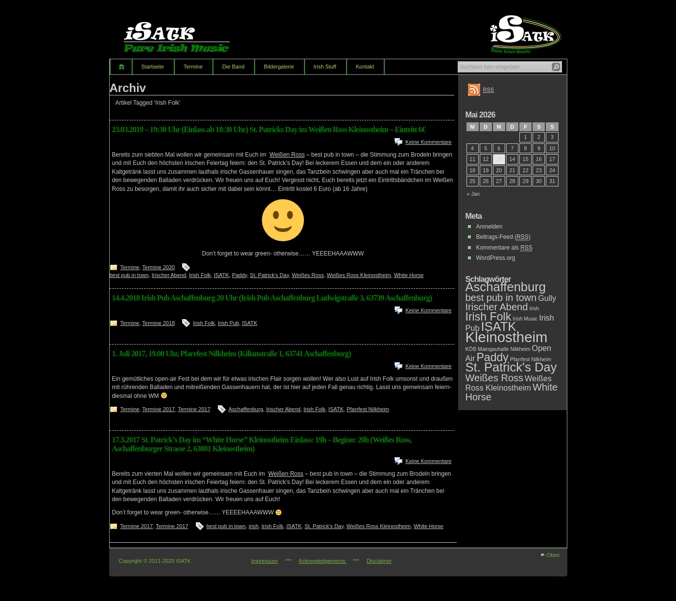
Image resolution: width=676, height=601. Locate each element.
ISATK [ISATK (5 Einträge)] (498, 326)
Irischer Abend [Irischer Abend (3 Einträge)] (497, 306)
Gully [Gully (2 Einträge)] (547, 298)
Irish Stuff (325, 66)
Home (121, 66)
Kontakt (365, 66)
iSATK (185, 32)
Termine (193, 66)
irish (253, 526)
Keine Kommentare (428, 142)
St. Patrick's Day (269, 275)
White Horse (409, 275)
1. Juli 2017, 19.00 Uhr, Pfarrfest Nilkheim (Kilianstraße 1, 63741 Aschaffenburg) (231, 353)
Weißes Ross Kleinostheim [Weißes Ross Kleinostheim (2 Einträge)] (509, 383)
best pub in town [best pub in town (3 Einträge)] (501, 297)
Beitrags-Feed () (503, 237)
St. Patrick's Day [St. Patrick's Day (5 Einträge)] (511, 367)
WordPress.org (495, 257)
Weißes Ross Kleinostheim (359, 275)
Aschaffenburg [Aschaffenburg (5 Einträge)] (506, 287)
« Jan (473, 194)
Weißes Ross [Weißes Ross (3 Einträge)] (495, 377)
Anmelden (489, 226)
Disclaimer (379, 561)
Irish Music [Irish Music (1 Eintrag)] (525, 319)
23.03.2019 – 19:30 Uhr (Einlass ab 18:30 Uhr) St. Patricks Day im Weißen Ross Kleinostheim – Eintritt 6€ (269, 129)
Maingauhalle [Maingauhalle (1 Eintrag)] (493, 349)
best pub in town (129, 275)
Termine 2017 (158, 409)
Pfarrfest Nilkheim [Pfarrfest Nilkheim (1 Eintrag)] (530, 359)
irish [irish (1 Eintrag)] (534, 308)
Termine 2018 (158, 323)
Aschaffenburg (246, 409)
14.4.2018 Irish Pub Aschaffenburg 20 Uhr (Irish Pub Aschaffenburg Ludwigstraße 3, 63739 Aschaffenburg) (272, 298)
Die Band (233, 66)
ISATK (221, 275)
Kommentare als (504, 248)
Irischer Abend (169, 275)
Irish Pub (228, 323)
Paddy (239, 275)
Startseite (152, 66)
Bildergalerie (279, 66)
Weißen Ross (287, 154)
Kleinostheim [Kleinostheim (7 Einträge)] (507, 337)
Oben (553, 555)
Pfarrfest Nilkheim (368, 409)
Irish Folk (200, 275)
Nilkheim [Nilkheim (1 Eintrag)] (520, 349)
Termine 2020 (158, 267)
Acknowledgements (323, 561)
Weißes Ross (308, 275)
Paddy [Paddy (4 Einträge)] (492, 357)
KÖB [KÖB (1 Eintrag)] (471, 349)
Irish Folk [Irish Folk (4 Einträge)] (489, 316)
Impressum (264, 561)
